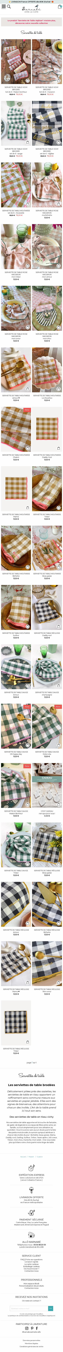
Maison (31, 1157)
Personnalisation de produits (31, 1286)
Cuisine (40, 1157)
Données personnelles (31, 1340)
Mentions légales (31, 1343)
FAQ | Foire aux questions (31, 1259)
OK (50, 1308)
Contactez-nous (31, 1271)
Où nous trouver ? (31, 1269)
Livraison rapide (31, 1262)
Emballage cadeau (31, 1266)
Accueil (23, 1157)
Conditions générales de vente (31, 1346)
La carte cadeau (31, 1264)
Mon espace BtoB (31, 1283)
